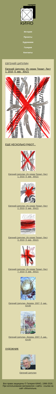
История (28, 32)
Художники (28, 42)
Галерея (28, 47)
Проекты (28, 37)
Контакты (28, 52)
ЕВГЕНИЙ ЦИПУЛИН (16, 63)
